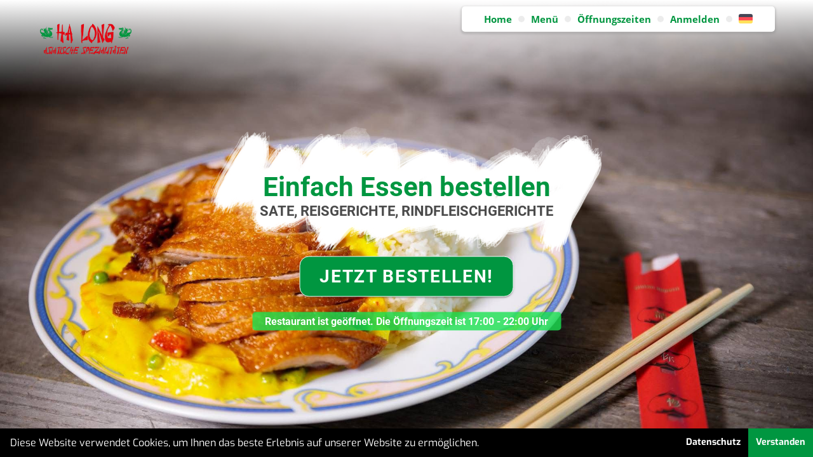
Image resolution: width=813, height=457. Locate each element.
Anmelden (695, 19)
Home (498, 19)
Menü (544, 19)
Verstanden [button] (780, 442)
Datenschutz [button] (713, 442)
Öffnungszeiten (614, 19)
